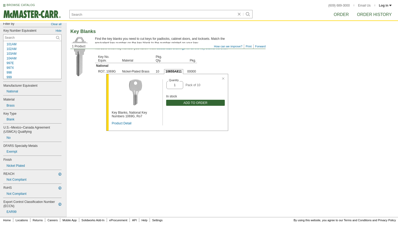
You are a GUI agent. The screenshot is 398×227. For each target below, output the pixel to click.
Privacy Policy (387, 220)
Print (249, 46)
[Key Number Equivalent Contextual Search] (32, 37)
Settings (157, 220)
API (134, 220)
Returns (38, 220)
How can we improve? (228, 46)
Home (7, 220)
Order (341, 14)
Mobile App (70, 220)
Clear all (56, 24)
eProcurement (118, 220)
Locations (22, 220)
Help (145, 220)
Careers (52, 220)
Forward (260, 46)
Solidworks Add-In (92, 220)
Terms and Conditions (358, 220)
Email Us (364, 5)
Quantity (174, 80)
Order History (374, 14)
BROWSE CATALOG (21, 5)
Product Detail (121, 123)
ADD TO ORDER (195, 103)
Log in (385, 5)
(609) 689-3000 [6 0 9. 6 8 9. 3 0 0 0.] (339, 5)
